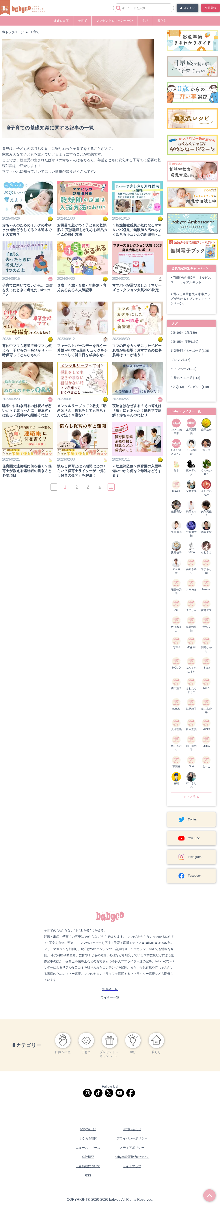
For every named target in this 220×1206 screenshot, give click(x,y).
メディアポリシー (132, 1147)
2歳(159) (177, 341)
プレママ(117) (180, 359)
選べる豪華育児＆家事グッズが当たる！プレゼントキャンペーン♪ (191, 298)
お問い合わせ (132, 1129)
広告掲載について (88, 1166)
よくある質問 (88, 1138)
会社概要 (88, 1157)
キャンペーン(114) (183, 369)
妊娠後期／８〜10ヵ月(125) (190, 350)
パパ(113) (177, 387)
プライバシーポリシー (132, 1138)
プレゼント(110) (197, 387)
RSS (88, 1175)
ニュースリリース (88, 1147)
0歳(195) (177, 332)
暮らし (162, 20)
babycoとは (88, 1129)
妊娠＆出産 (61, 20)
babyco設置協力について (132, 1157)
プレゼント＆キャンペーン (114, 20)
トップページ (14, 32)
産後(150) (191, 341)
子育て (82, 20)
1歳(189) (191, 332)
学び (145, 20)
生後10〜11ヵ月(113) (185, 378)
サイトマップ (132, 1166)
